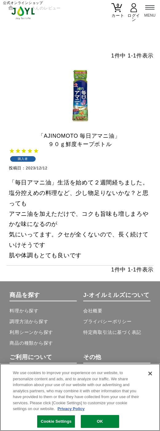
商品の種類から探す (31, 343)
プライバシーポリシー (107, 321)
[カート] (116, 12)
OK (100, 421)
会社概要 (93, 310)
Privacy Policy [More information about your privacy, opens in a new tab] (70, 409)
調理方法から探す (29, 321)
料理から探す (24, 310)
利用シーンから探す (31, 332)
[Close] (150, 374)
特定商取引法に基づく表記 (112, 332)
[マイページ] (133, 14)
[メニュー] (150, 10)
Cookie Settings (56, 421)
